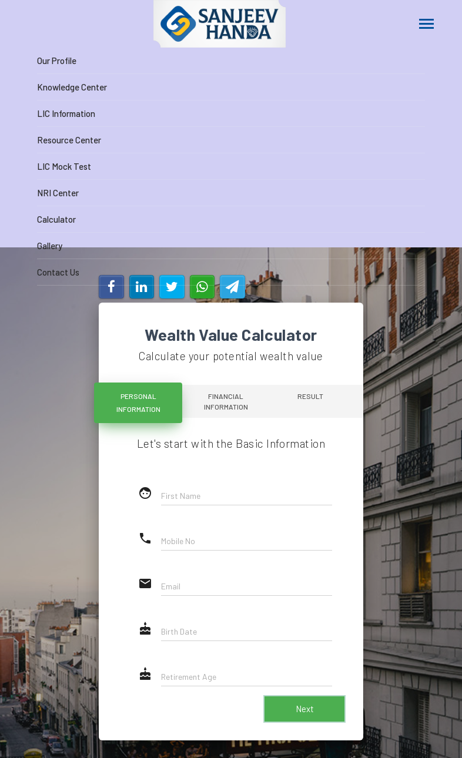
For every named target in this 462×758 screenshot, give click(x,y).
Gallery (49, 245)
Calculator (56, 219)
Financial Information (226, 401)
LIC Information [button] (66, 113)
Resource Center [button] (69, 140)
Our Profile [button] (56, 60)
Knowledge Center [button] (72, 87)
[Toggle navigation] (426, 25)
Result (312, 396)
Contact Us (58, 272)
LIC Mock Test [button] (64, 166)
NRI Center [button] (58, 192)
